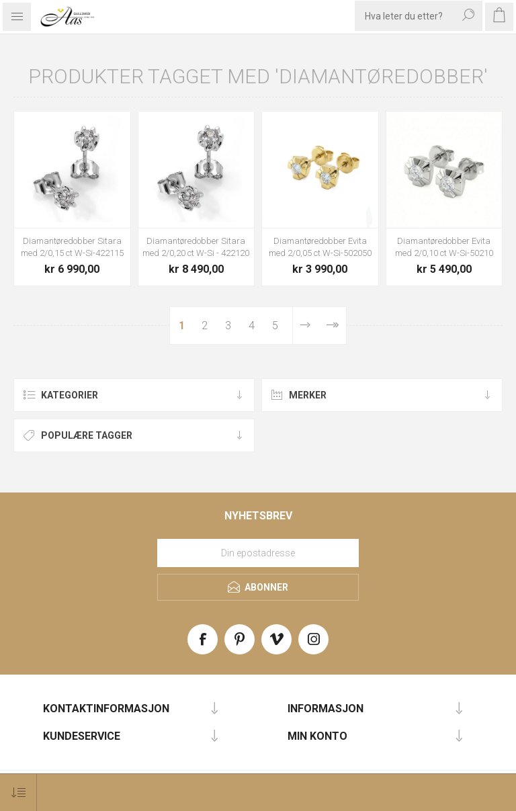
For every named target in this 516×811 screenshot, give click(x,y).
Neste (305, 325)
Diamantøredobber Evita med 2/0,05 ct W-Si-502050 (320, 247)
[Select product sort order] (18, 792)
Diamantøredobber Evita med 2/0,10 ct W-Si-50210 (444, 247)
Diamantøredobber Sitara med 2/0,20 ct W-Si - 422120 (195, 247)
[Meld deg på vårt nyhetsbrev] (258, 553)
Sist (332, 325)
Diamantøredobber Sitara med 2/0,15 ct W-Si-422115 (72, 247)
